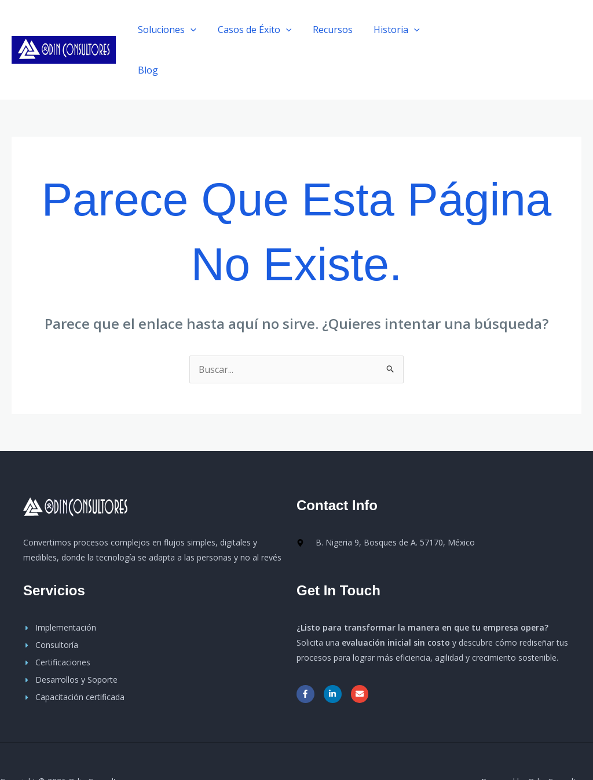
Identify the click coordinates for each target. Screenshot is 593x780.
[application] (196, 29)
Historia (394, 29)
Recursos (332, 29)
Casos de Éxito (257, 29)
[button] (529, 30)
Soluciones (172, 29)
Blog (445, 29)
